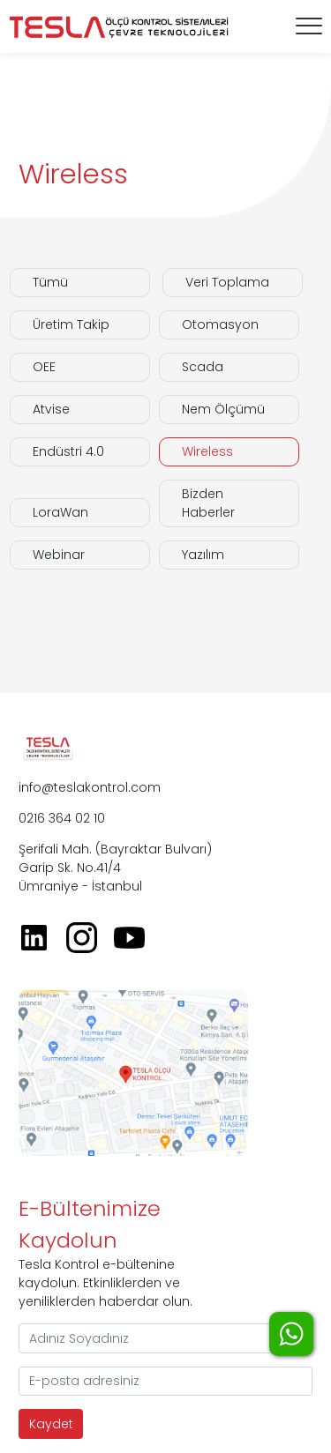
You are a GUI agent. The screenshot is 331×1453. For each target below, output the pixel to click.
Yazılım (203, 554)
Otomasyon (220, 324)
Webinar (59, 554)
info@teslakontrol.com (90, 787)
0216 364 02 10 (62, 818)
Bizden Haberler (208, 503)
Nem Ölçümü (223, 409)
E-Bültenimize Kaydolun (90, 1224)
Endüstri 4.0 (68, 451)
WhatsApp (291, 1334)
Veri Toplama (227, 282)
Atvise (51, 409)
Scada (202, 367)
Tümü (50, 282)
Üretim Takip (71, 324)
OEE (44, 367)
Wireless (207, 451)
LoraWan (60, 512)
